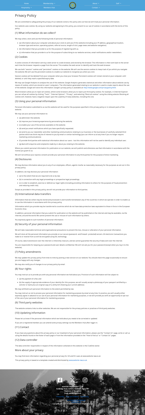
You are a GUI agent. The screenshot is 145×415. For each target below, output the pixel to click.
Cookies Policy (84, 397)
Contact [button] (95, 7)
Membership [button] (48, 3)
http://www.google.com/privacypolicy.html (100, 87)
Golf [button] (118, 3)
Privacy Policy (60, 397)
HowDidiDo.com (76, 402)
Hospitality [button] (25, 7)
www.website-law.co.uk (78, 360)
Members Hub (49, 7)
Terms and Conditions (72, 397)
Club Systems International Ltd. (76, 400)
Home (26, 3)
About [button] (95, 3)
